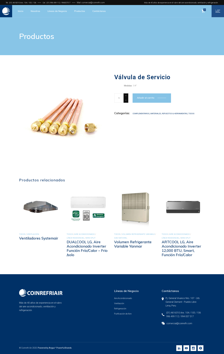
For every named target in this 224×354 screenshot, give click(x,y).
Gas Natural (120, 238)
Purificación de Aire (122, 314)
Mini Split (90, 238)
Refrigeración (120, 308)
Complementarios (141, 113)
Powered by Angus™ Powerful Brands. (55, 348)
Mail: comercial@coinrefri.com (91, 2)
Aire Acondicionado (84, 234)
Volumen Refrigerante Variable (138, 234)
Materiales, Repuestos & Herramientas (169, 113)
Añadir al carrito (145, 97)
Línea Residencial (76, 238)
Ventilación (33, 234)
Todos (191, 113)
